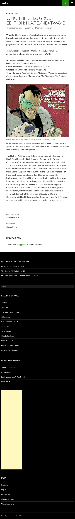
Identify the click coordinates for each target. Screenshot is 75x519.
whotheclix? (12, 14)
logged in (22, 244)
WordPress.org (7, 504)
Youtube (4, 307)
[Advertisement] (11, 429)
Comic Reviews (7, 336)
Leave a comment (44, 28)
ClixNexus (5, 317)
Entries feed (6, 494)
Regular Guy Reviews (9, 350)
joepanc (29, 28)
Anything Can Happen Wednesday (15, 261)
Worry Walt (6, 331)
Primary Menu (72, 3)
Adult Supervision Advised (12, 266)
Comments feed (7, 499)
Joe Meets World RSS (10, 312)
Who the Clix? (7, 341)
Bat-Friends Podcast (9, 322)
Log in (3, 489)
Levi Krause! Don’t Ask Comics (13, 377)
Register (4, 485)
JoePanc (5, 3)
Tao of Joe (5, 326)
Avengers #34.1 (37, 216)
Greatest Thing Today (10, 345)
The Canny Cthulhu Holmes (13, 271)
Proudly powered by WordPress (12, 516)
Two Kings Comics (8, 367)
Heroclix (23, 41)
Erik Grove (5, 382)
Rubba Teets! (6, 372)
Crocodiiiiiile (37, 225)
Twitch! (4, 303)
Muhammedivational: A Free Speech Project (19, 276)
